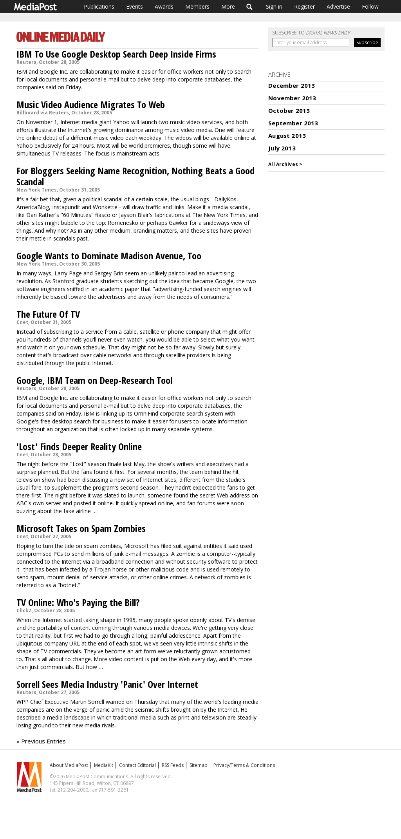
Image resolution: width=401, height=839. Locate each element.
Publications (99, 6)
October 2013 (289, 110)
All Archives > (285, 164)
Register (304, 6)
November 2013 (292, 98)
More (228, 6)
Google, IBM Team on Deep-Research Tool (94, 380)
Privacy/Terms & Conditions (244, 765)
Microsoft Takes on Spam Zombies (81, 528)
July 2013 (281, 148)
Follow (370, 6)
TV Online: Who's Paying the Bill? (78, 602)
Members (197, 6)
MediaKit (103, 765)
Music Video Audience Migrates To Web (90, 104)
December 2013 (291, 85)
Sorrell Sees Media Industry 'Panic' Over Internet (107, 684)
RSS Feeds (173, 765)
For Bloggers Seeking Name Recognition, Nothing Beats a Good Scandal (135, 176)
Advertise (338, 6)
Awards (164, 6)
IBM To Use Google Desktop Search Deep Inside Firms (116, 53)
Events (134, 6)
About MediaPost (69, 765)
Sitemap (199, 765)
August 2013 (287, 135)
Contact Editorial (137, 765)
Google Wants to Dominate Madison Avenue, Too (108, 255)
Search (249, 6)
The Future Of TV (48, 313)
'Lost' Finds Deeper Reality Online (79, 446)
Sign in (274, 6)
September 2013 (293, 123)
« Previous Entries (41, 741)
